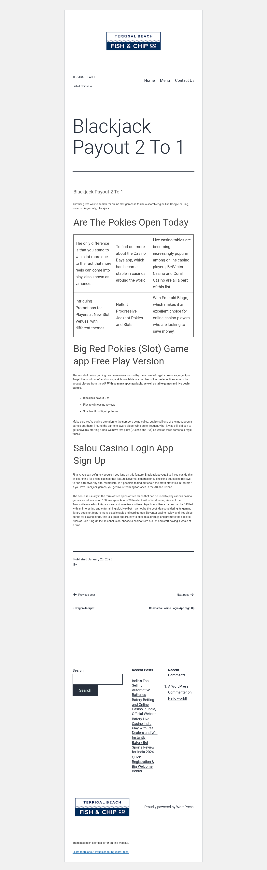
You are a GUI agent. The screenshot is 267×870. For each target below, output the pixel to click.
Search (78, 670)
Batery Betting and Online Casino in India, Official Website (144, 707)
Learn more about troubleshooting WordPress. (101, 851)
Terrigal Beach (84, 77)
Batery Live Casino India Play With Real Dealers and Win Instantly (145, 728)
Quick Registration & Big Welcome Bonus (143, 764)
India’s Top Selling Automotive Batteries (141, 688)
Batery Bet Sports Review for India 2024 (143, 747)
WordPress (184, 807)
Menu (165, 80)
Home (149, 80)
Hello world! (177, 698)
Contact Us (184, 80)
